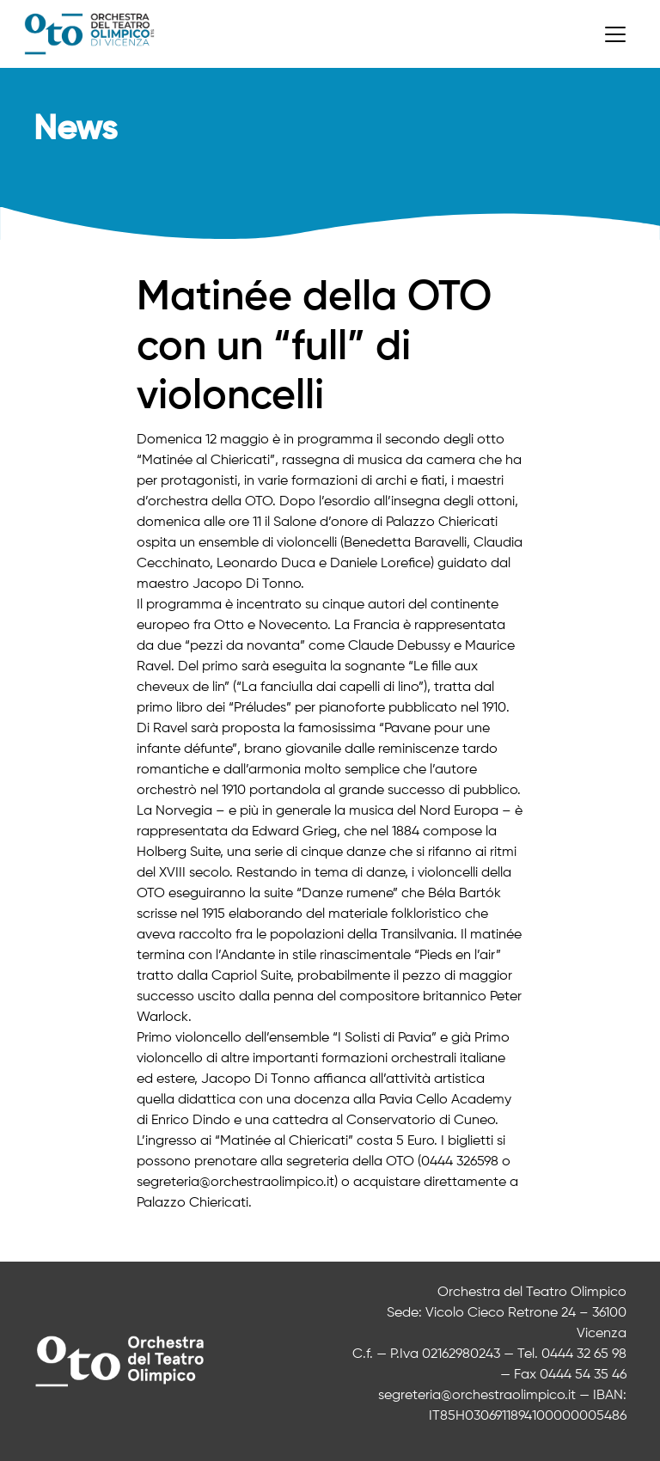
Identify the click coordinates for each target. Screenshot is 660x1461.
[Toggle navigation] (615, 34)
